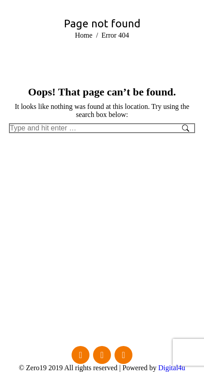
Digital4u (171, 368)
